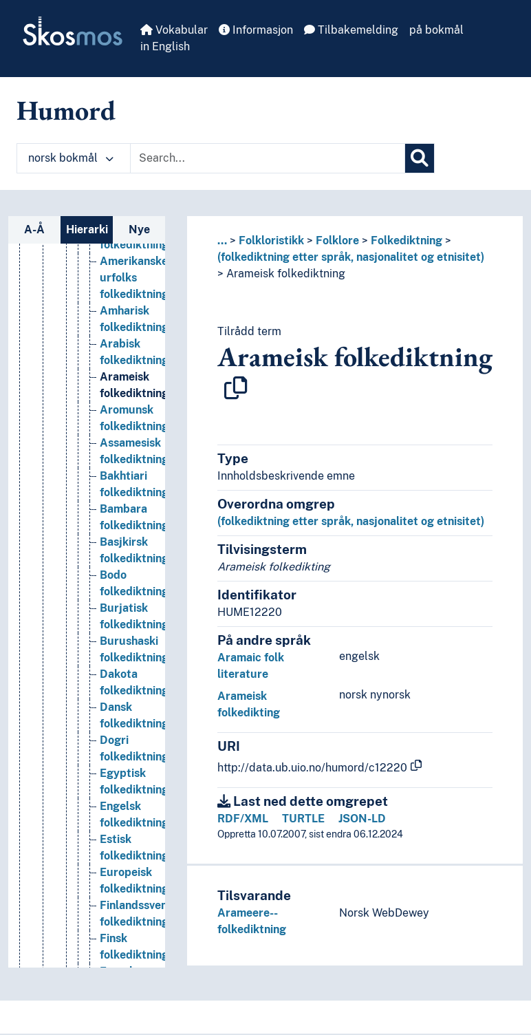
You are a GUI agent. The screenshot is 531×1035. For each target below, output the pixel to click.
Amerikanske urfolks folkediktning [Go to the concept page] (134, 278)
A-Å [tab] (34, 229)
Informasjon (256, 29)
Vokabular (174, 29)
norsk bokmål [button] (70, 157)
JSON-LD (362, 818)
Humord (66, 110)
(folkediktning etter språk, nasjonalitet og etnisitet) (350, 257)
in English (165, 46)
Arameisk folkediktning (285, 273)
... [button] (222, 240)
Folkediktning (406, 240)
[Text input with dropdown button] (267, 158)
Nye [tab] (139, 229)
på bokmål (436, 29)
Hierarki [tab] (87, 229)
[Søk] (419, 158)
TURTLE (303, 818)
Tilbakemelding (351, 29)
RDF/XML (242, 818)
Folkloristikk (271, 240)
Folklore (337, 240)
